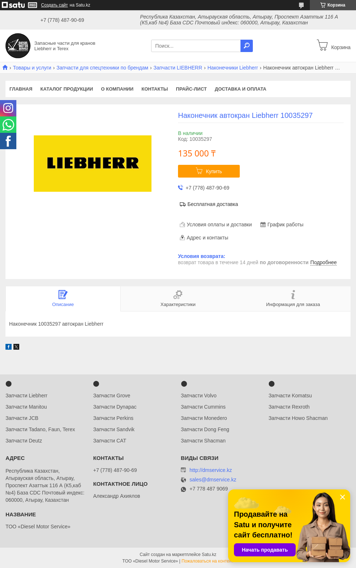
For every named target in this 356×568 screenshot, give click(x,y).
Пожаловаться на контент (208, 561)
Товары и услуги (32, 68)
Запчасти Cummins (203, 407)
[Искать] (246, 46)
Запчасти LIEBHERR (178, 68)
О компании (117, 89)
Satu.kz (209, 554)
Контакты (154, 89)
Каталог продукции (66, 89)
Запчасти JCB (21, 418)
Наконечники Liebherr (232, 68)
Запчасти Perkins (113, 418)
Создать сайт (54, 5)
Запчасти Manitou (26, 407)
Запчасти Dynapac (114, 407)
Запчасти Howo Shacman (298, 418)
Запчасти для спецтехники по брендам (103, 68)
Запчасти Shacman (203, 441)
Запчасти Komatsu (290, 395)
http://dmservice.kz (211, 470)
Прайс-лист (191, 89)
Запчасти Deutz (23, 441)
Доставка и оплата (240, 89)
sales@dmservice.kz (213, 479)
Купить (214, 171)
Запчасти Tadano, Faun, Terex (40, 429)
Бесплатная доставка (212, 204)
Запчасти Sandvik (113, 429)
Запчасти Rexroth (289, 407)
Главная (20, 89)
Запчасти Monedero (204, 418)
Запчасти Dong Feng (205, 429)
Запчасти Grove (111, 395)
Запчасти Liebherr (26, 395)
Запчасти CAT (109, 441)
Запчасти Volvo (199, 395)
